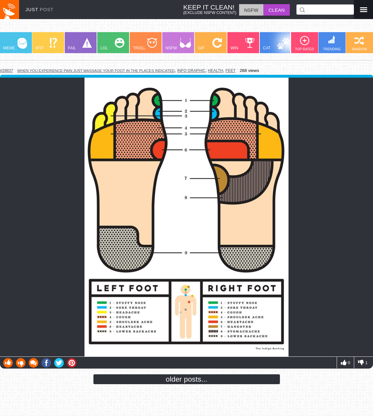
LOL (112, 44)
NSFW (178, 44)
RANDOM (359, 43)
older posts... (187, 379)
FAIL (80, 44)
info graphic (191, 70)
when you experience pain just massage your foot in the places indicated (96, 70)
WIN (242, 44)
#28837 (6, 70)
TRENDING (332, 43)
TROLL (145, 44)
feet (230, 70)
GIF (210, 44)
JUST (40, 9)
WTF (46, 44)
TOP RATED (304, 43)
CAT (276, 44)
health (215, 70)
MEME (15, 44)
